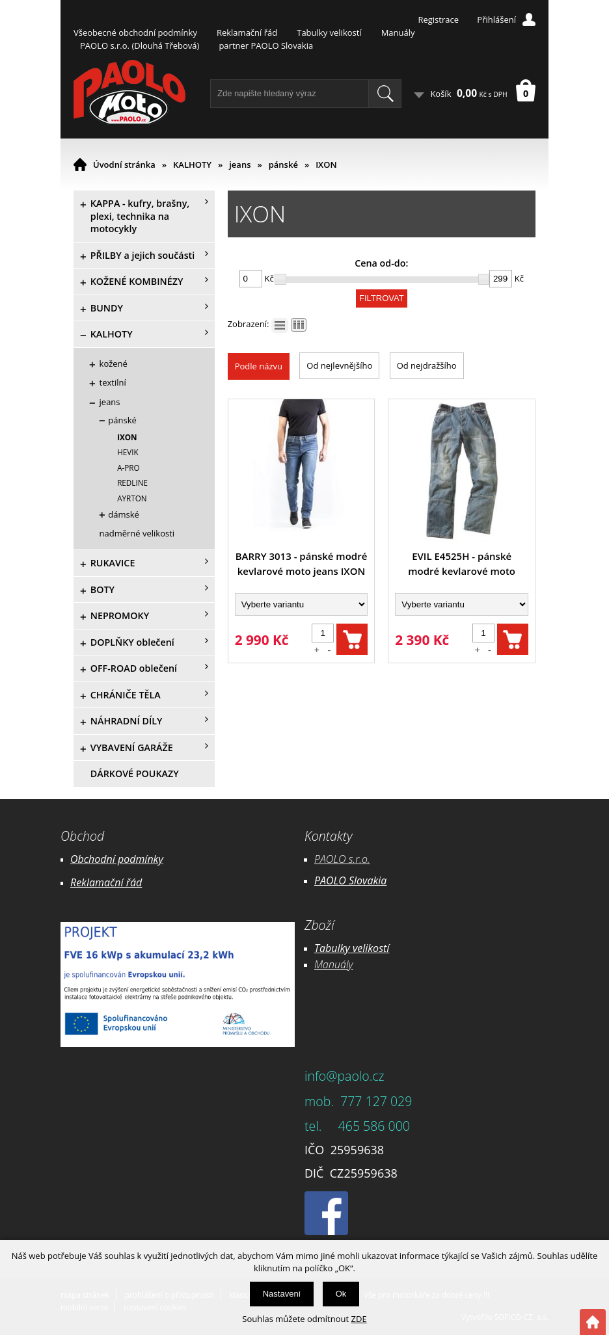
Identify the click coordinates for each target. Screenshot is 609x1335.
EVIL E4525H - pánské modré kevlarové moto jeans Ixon (461, 564)
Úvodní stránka (124, 164)
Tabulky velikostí (329, 32)
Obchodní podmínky (116, 859)
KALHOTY (192, 164)
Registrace (438, 19)
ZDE (359, 1319)
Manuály (398, 32)
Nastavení (282, 1294)
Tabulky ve (338, 948)
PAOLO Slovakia (350, 880)
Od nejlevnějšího (339, 365)
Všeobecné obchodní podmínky (135, 32)
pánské (283, 164)
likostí (375, 948)
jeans (239, 164)
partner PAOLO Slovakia (266, 45)
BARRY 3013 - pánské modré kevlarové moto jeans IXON (302, 563)
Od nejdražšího (427, 365)
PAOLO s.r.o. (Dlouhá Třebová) (139, 45)
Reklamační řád (247, 32)
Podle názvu (258, 366)
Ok (341, 1294)
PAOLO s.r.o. (342, 859)
